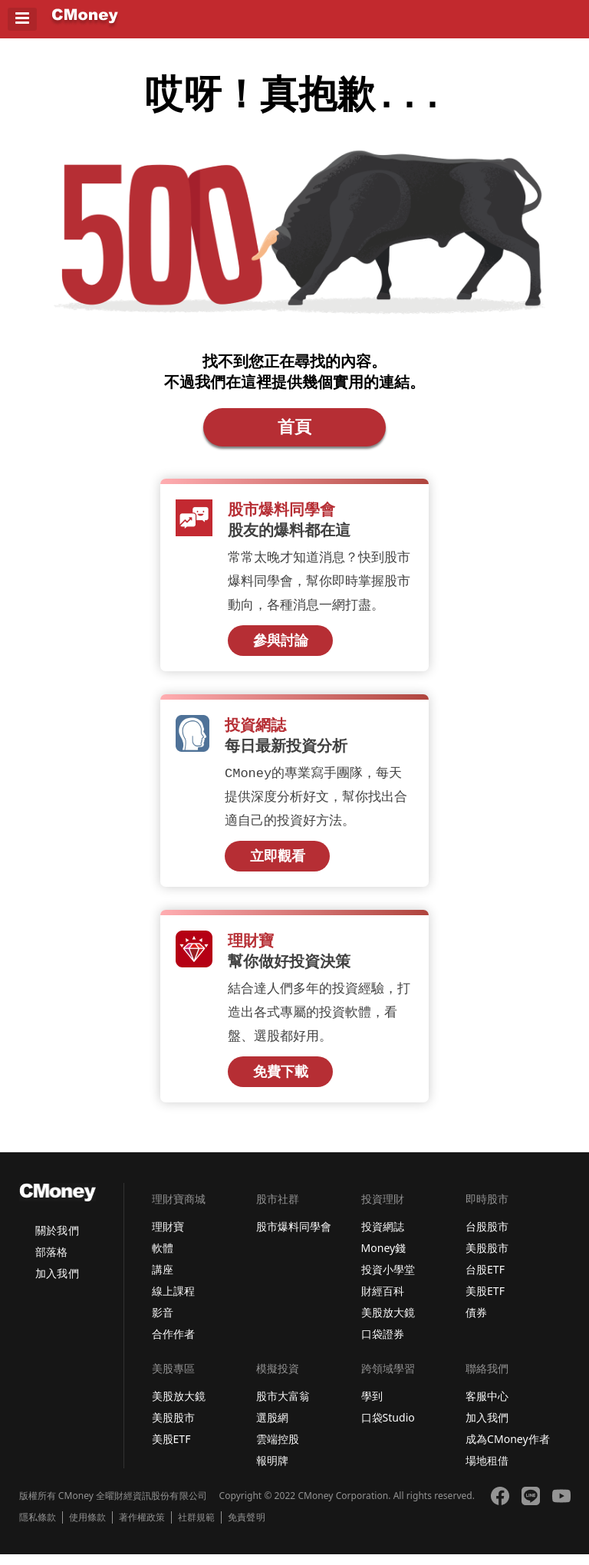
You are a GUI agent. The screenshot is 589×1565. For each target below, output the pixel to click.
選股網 (272, 1428)
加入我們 (56, 1284)
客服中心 (487, 1406)
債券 (476, 1323)
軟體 (162, 1258)
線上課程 (173, 1301)
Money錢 (383, 1258)
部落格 (51, 1262)
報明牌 (272, 1471)
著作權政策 (142, 1528)
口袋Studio (388, 1428)
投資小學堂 (388, 1280)
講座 (162, 1280)
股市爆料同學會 (293, 1237)
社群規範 (196, 1528)
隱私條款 (37, 1528)
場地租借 (487, 1471)
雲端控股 (277, 1449)
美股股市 (487, 1258)
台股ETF (485, 1280)
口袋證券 (382, 1344)
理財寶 (168, 1237)
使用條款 (87, 1528)
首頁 (294, 432)
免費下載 (280, 1082)
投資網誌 (382, 1237)
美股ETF (485, 1301)
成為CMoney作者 (508, 1449)
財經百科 (382, 1301)
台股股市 (487, 1237)
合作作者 (173, 1344)
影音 (162, 1323)
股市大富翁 (283, 1406)
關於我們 (56, 1241)
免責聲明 (246, 1528)
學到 (372, 1406)
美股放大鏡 (388, 1323)
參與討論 (280, 648)
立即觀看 (277, 865)
